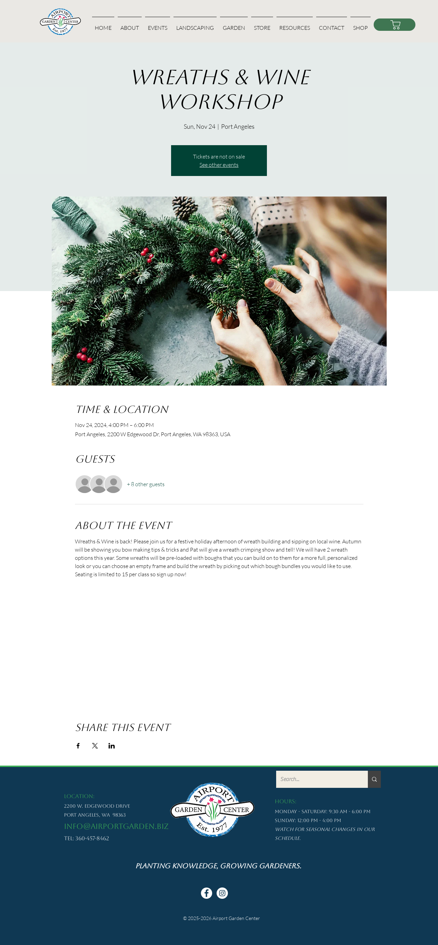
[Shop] (394, 24)
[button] (129, 25)
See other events (219, 164)
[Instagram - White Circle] (222, 893)
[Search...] (316, 779)
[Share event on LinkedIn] (111, 745)
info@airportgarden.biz (116, 826)
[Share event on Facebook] (78, 745)
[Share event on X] (95, 745)
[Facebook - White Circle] (206, 893)
